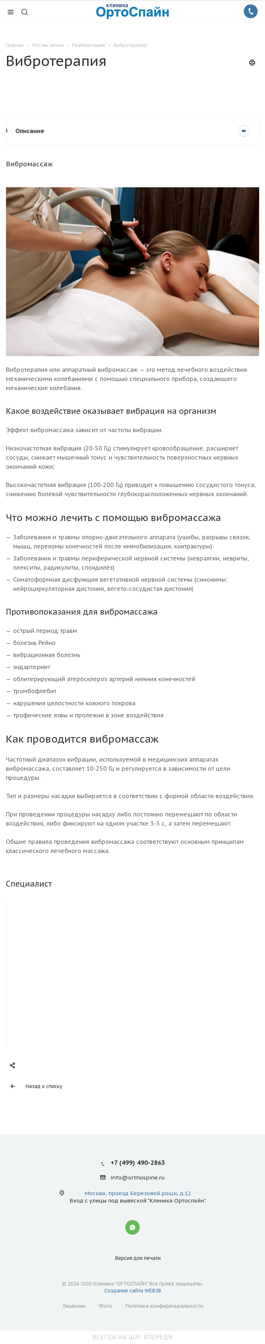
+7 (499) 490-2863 (138, 1163)
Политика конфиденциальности (164, 1306)
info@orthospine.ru (138, 1177)
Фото (105, 1306)
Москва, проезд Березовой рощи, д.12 (138, 1193)
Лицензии (74, 1306)
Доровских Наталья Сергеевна (66, 988)
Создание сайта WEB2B (132, 1290)
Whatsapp (132, 1227)
